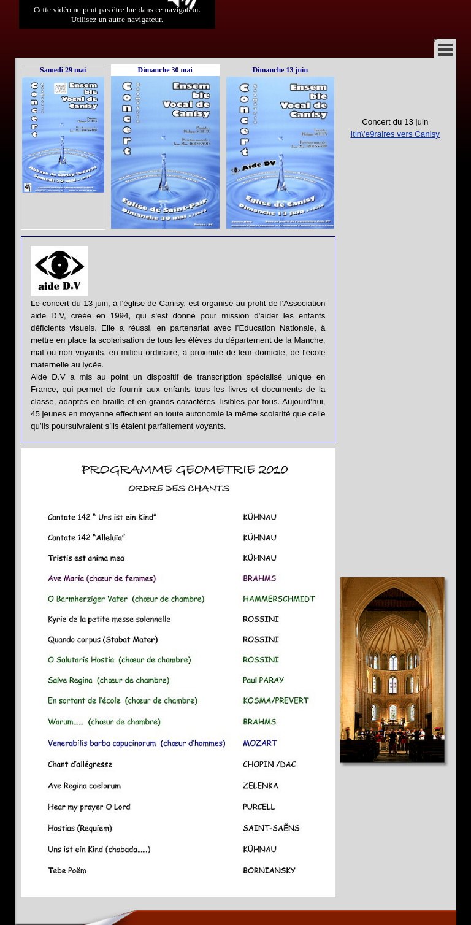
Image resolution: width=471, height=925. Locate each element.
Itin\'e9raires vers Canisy (395, 134)
